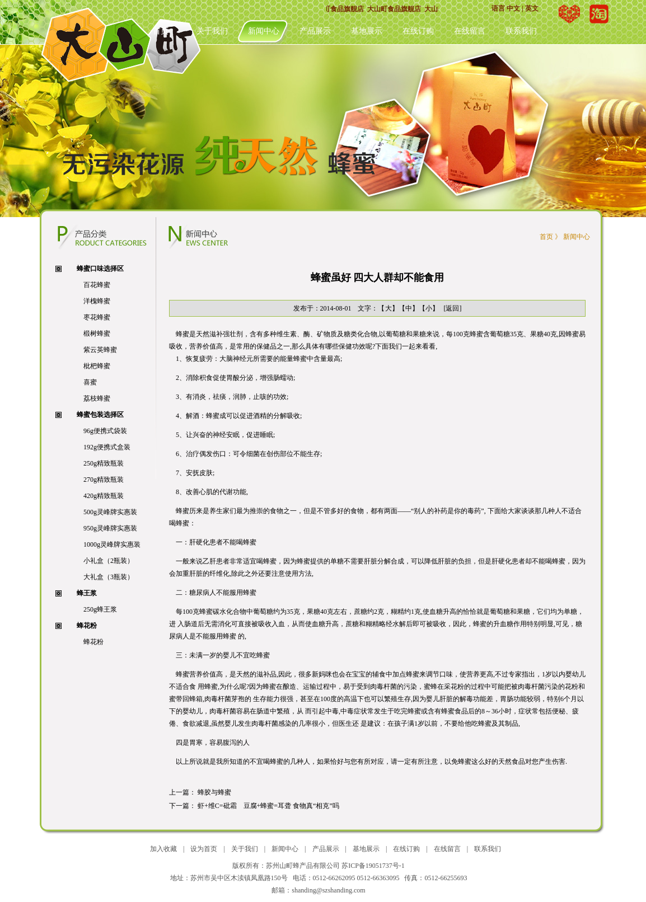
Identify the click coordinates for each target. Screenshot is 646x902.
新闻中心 (263, 31)
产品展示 (315, 31)
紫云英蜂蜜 (100, 350)
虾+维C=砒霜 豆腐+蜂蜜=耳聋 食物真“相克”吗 (268, 806)
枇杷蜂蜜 (96, 366)
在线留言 (469, 31)
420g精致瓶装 (103, 496)
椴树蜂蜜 (96, 333)
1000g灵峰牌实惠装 (112, 544)
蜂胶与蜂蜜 (215, 792)
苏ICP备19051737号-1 (373, 866)
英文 (532, 8)
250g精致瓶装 (103, 463)
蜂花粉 (93, 642)
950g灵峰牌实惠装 (110, 528)
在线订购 (418, 31)
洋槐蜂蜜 (96, 301)
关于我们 (212, 31)
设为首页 (203, 849)
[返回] (453, 308)
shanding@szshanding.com (328, 890)
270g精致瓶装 (103, 479)
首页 (160, 31)
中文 (513, 8)
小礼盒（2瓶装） (108, 561)
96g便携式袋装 (105, 431)
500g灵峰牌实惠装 (110, 512)
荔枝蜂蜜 (96, 398)
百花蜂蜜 (96, 285)
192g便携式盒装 (106, 447)
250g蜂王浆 (100, 609)
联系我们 (521, 31)
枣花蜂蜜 (96, 317)
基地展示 (366, 31)
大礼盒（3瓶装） (108, 577)
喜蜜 (90, 382)
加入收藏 (163, 849)
